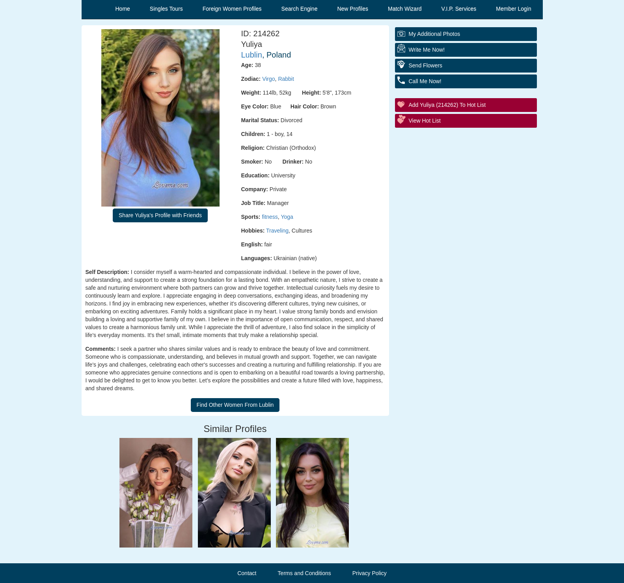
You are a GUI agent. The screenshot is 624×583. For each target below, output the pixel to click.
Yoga (287, 217)
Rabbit (286, 79)
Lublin (251, 54)
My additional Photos (434, 34)
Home (122, 9)
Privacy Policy (369, 573)
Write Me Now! (427, 50)
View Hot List (425, 120)
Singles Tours (166, 9)
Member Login (513, 9)
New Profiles (352, 9)
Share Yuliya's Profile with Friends (160, 215)
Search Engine (299, 9)
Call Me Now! (425, 81)
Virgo (268, 79)
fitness (270, 217)
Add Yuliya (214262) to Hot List (447, 105)
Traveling (277, 230)
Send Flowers (426, 65)
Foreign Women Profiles (232, 9)
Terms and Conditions (304, 573)
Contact (246, 573)
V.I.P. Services (459, 9)
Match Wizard (405, 9)
